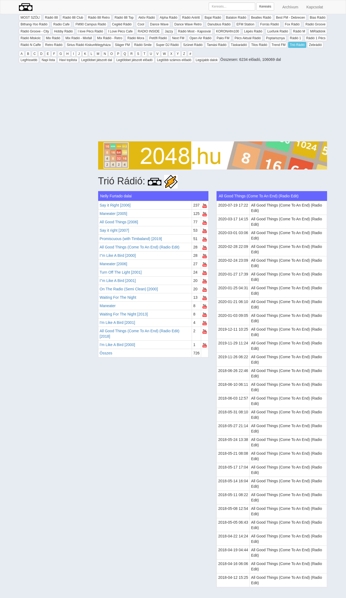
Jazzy (169, 31)
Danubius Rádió (219, 24)
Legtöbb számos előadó (174, 60)
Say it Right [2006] (115, 205)
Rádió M (299, 31)
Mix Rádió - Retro (109, 38)
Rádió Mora (135, 38)
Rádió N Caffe (31, 45)
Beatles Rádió (261, 17)
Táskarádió (239, 45)
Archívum (290, 7)
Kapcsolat (315, 7)
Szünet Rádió (192, 45)
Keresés (265, 6)
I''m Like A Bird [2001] (118, 280)
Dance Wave (159, 24)
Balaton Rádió (236, 17)
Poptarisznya (275, 38)
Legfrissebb (29, 60)
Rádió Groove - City (35, 31)
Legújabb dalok (207, 60)
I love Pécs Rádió (90, 31)
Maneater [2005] (113, 213)
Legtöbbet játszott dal (96, 60)
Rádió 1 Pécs (315, 38)
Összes (106, 353)
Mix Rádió (53, 38)
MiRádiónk (317, 31)
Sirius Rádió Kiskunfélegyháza (89, 45)
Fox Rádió (292, 24)
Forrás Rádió (269, 24)
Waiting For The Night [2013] (124, 314)
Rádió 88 (51, 17)
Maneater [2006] (113, 264)
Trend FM (279, 45)
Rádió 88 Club (73, 17)
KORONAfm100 (227, 31)
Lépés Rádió (253, 31)
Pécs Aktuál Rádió (248, 38)
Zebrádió (315, 45)
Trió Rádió (297, 45)
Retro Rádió (53, 45)
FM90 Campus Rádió (90, 24)
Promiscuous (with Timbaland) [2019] (131, 239)
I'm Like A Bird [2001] (117, 322)
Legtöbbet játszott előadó (134, 60)
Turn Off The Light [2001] (121, 272)
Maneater (108, 306)
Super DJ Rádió (167, 45)
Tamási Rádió (217, 45)
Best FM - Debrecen (290, 17)
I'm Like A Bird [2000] (117, 345)
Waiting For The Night (118, 297)
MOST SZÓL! (30, 17)
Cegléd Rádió (122, 24)
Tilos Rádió (259, 45)
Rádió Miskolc (31, 38)
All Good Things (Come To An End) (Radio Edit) (139, 247)
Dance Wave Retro (188, 24)
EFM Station (245, 24)
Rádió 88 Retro (99, 17)
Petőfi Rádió (158, 38)
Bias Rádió (317, 17)
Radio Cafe (61, 24)
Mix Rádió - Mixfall (78, 38)
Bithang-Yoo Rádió (34, 24)
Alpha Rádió (168, 17)
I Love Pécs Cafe (120, 31)
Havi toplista (68, 60)
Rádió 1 (295, 38)
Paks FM (223, 38)
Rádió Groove (315, 24)
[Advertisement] (212, 103)
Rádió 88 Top (124, 17)
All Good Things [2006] (119, 222)
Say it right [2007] (114, 230)
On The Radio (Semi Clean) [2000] (129, 289)
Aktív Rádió (146, 17)
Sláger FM (122, 45)
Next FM (178, 38)
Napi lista (48, 60)
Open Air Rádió (200, 38)
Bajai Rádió (213, 17)
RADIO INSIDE (149, 31)
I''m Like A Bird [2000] (118, 255)
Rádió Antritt (191, 17)
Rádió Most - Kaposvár (194, 31)
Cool (141, 24)
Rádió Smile (143, 45)
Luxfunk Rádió (277, 31)
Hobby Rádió (63, 31)
